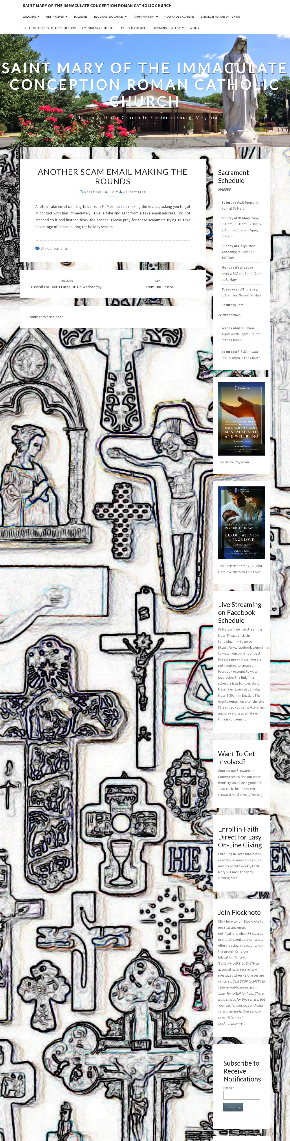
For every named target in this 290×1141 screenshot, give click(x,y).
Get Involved (55, 17)
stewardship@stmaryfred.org (240, 794)
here (233, 878)
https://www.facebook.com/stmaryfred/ (248, 647)
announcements (54, 248)
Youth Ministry (144, 17)
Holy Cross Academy (179, 17)
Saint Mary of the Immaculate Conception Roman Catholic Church (97, 5)
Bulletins (81, 17)
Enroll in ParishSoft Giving (220, 17)
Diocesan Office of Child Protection (49, 28)
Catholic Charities (134, 28)
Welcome (29, 17)
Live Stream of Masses (98, 28)
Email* (241, 1093)
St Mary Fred (134, 192)
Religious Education (108, 17)
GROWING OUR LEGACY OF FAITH (175, 28)
